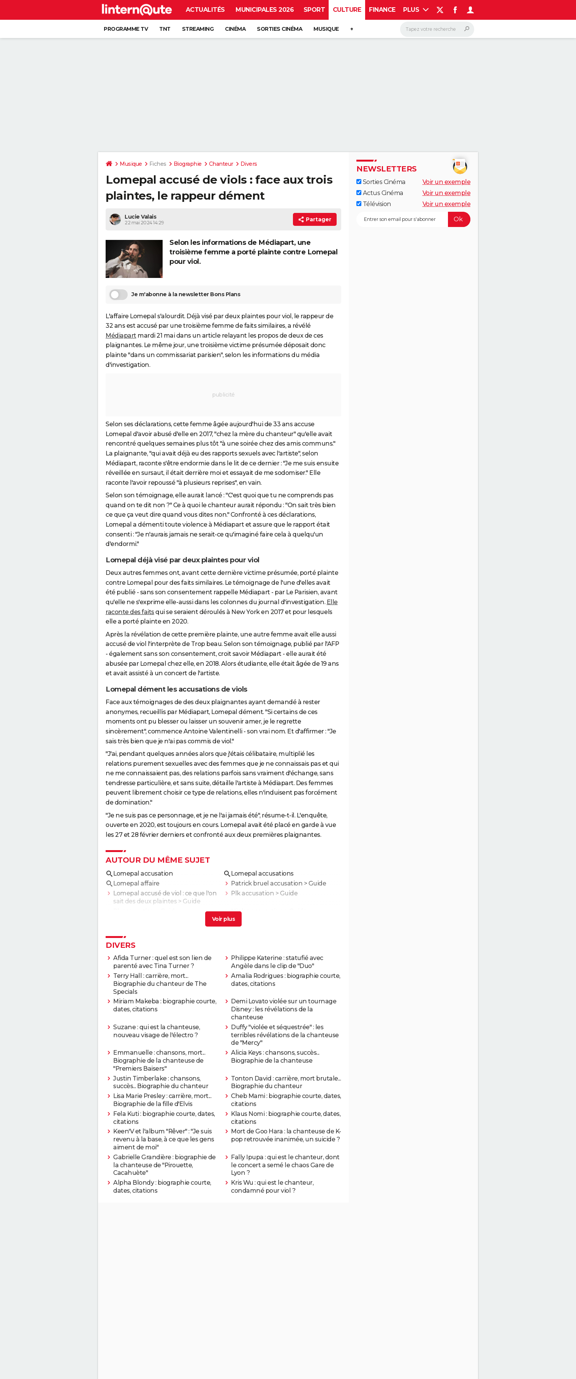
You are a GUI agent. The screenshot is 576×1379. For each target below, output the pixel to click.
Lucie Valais (140, 216)
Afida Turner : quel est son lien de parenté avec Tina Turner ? (162, 962)
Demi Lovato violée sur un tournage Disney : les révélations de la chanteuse (283, 1009)
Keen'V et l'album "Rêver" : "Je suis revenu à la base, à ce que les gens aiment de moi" (163, 1139)
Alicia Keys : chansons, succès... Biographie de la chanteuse (275, 1056)
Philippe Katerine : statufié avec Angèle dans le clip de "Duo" (277, 962)
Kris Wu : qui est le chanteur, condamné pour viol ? (272, 1186)
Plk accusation (252, 893)
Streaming (198, 29)
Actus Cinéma (379, 193)
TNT (165, 29)
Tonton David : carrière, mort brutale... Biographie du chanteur (286, 1082)
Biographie (188, 163)
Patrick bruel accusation (266, 883)
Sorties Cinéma (380, 182)
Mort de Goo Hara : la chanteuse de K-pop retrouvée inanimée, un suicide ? (286, 1135)
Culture (347, 9)
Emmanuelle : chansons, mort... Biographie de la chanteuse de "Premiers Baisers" (159, 1060)
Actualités (205, 9)
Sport (314, 9)
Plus (416, 9)
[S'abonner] (413, 219)
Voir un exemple (447, 182)
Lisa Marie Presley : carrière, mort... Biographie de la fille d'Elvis (162, 1100)
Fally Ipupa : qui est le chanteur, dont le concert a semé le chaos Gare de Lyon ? (285, 1165)
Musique (326, 29)
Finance (382, 9)
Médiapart (121, 335)
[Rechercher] (437, 29)
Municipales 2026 (265, 9)
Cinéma (235, 29)
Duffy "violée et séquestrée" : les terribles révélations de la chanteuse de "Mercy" (285, 1035)
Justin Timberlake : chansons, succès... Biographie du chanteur (160, 1082)
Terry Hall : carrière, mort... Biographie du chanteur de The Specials (160, 983)
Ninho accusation (257, 911)
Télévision (373, 204)
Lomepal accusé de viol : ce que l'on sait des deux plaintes (165, 897)
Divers (249, 163)
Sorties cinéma (279, 29)
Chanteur (221, 163)
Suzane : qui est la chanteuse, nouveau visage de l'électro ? (156, 1031)
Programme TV (126, 29)
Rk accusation (134, 911)
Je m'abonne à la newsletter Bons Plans (174, 294)
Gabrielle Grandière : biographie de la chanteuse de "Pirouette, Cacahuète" (164, 1165)
